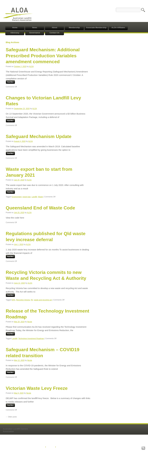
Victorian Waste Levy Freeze (37, 388)
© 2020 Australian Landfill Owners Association (25, 447)
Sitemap (50, 447)
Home (14, 27)
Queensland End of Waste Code (40, 207)
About (54, 27)
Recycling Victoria (23, 300)
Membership (74, 27)
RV (32, 300)
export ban (27, 197)
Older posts (11, 417)
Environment (17, 197)
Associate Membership (96, 27)
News (34, 27)
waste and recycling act (43, 300)
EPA (13, 300)
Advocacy (14, 33)
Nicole (29, 322)
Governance (34, 33)
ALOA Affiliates (118, 27)
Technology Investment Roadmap (31, 339)
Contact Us (54, 33)
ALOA (31, 66)
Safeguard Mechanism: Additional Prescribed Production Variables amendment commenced (43, 55)
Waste (40, 197)
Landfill (34, 197)
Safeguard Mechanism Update (38, 136)
